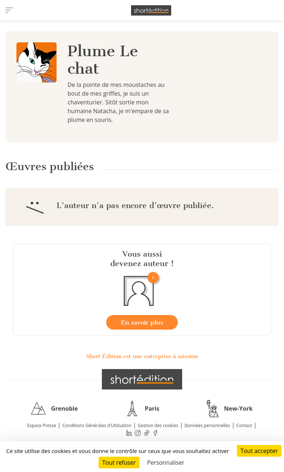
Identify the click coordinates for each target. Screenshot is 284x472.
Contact (244, 425)
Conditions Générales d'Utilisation (96, 425)
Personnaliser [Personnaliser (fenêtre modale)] (165, 462)
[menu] (9, 10)
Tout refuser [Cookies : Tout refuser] (119, 462)
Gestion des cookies (158, 425)
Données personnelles (207, 425)
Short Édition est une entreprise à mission (142, 356)
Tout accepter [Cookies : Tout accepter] (259, 451)
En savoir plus (142, 322)
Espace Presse (41, 425)
